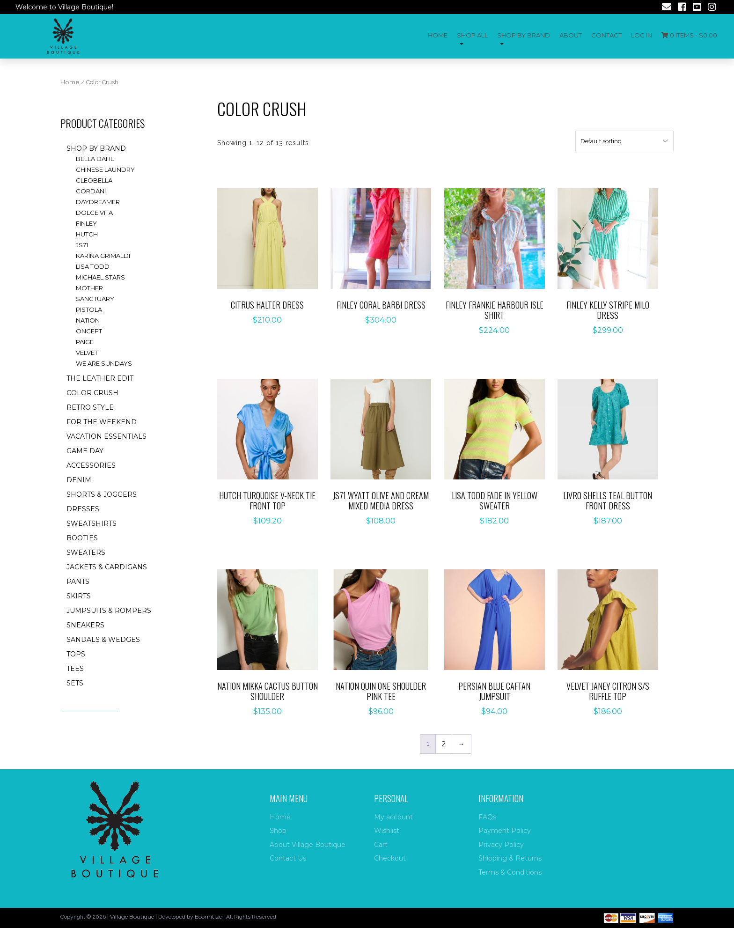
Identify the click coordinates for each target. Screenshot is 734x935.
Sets (74, 683)
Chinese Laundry (105, 169)
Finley (86, 223)
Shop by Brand (523, 35)
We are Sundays (104, 363)
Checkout (390, 858)
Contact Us (288, 858)
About (570, 35)
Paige (85, 342)
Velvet (87, 352)
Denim (78, 480)
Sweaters (85, 552)
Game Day (84, 451)
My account (393, 817)
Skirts (78, 596)
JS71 (82, 245)
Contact (606, 35)
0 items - (689, 35)
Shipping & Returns (510, 858)
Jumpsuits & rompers (108, 610)
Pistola (89, 309)
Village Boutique (132, 916)
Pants (77, 581)
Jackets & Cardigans (106, 567)
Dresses (82, 509)
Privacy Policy (501, 844)
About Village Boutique (307, 844)
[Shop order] (624, 141)
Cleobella (94, 180)
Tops (75, 654)
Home (438, 35)
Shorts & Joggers (101, 494)
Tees (75, 668)
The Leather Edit (99, 378)
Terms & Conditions (510, 872)
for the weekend (101, 422)
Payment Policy (504, 830)
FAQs (487, 817)
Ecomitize (208, 916)
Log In (641, 35)
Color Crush (92, 393)
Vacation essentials (106, 436)
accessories (91, 465)
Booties (82, 538)
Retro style (90, 407)
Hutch (87, 234)
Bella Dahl (95, 158)
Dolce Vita (94, 212)
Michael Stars (100, 277)
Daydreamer (98, 202)
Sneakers (85, 625)
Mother (89, 288)
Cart (381, 844)
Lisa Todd (93, 266)
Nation (88, 320)
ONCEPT (89, 331)
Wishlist (386, 830)
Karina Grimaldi (103, 255)
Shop (278, 830)
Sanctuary (95, 298)
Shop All (472, 35)
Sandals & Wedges (103, 639)
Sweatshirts (91, 523)
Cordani (91, 191)
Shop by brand (96, 148)
